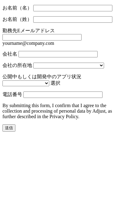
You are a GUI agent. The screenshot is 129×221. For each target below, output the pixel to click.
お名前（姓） (17, 19)
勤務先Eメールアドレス (28, 30)
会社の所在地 (17, 65)
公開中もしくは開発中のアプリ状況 (41, 76)
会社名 (9, 53)
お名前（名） (17, 7)
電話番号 (12, 94)
